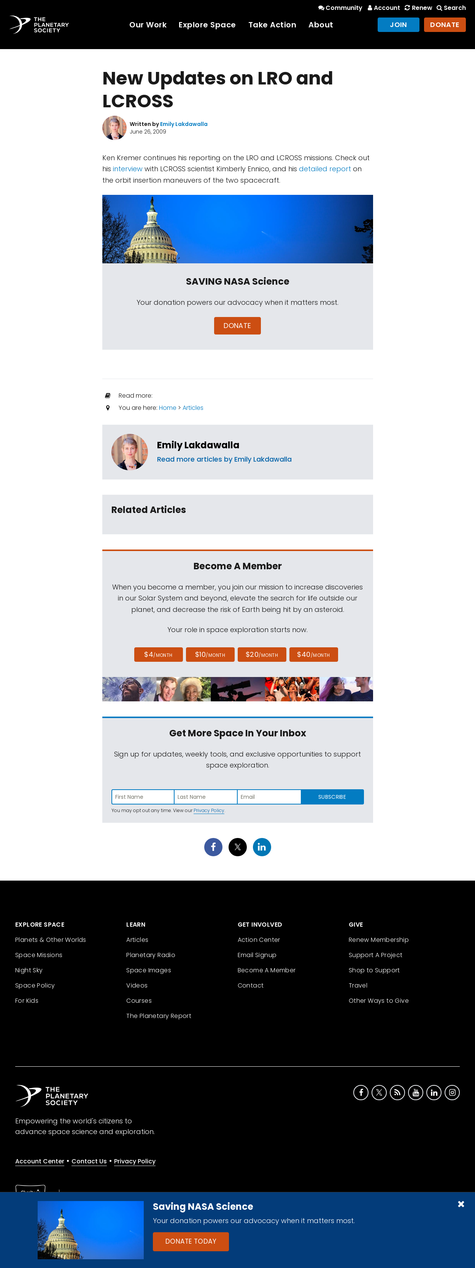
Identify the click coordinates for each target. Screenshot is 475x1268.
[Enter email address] (269, 796)
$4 (158, 654)
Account (382, 7)
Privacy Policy (209, 810)
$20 (262, 654)
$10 (210, 654)
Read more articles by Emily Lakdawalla (224, 459)
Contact (251, 985)
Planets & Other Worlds (50, 939)
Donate (445, 24)
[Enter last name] (206, 796)
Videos (137, 985)
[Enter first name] (143, 796)
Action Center (259, 939)
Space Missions (39, 955)
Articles (193, 407)
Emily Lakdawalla (198, 445)
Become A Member (267, 970)
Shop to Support (374, 970)
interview (128, 169)
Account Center (39, 1161)
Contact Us (89, 1161)
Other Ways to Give (379, 1000)
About (321, 24)
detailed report (325, 169)
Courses (139, 1000)
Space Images (148, 970)
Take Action (272, 24)
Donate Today (190, 1241)
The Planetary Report (158, 1016)
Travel (358, 985)
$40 (313, 654)
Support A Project (376, 955)
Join (398, 24)
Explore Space (207, 24)
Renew (417, 7)
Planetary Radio (150, 955)
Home (167, 407)
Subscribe (332, 797)
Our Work (148, 24)
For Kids (26, 1000)
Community (339, 7)
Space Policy (35, 985)
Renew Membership (379, 939)
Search (450, 7)
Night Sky (29, 970)
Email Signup (257, 955)
